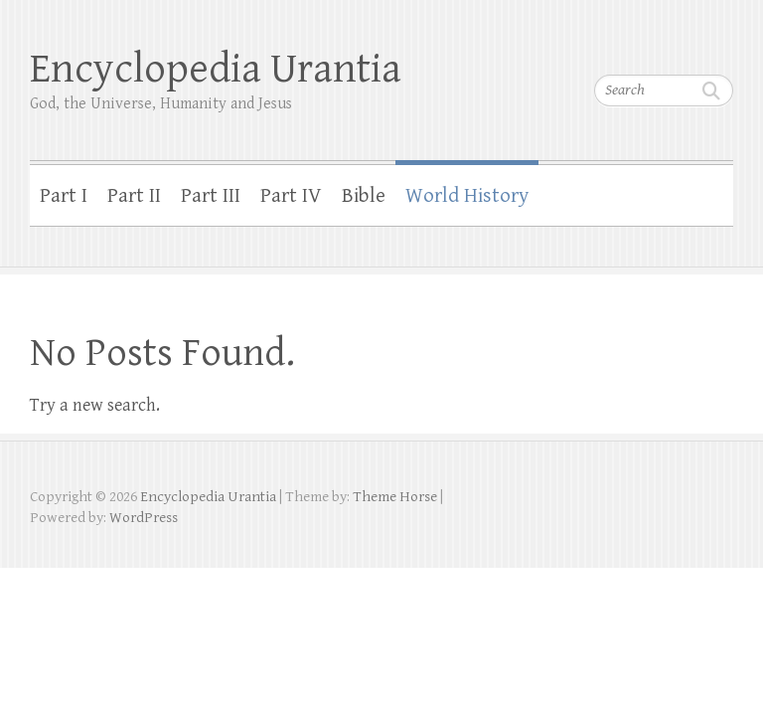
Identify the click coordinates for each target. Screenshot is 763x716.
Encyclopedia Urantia (215, 69)
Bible (363, 196)
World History (467, 196)
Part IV (291, 196)
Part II (134, 196)
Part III (210, 196)
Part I (63, 196)
